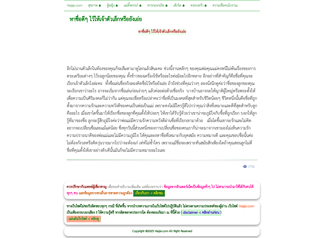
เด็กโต (179, 5)
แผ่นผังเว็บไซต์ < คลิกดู (84, 219)
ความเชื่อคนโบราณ (225, 5)
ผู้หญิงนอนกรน (22, 178)
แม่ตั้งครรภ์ (133, 5)
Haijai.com (74, 5)
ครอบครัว (199, 5)
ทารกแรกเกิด (157, 5)
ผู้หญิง (112, 5)
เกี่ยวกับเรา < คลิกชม (149, 193)
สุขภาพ (94, 5)
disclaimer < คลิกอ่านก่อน (201, 212)
